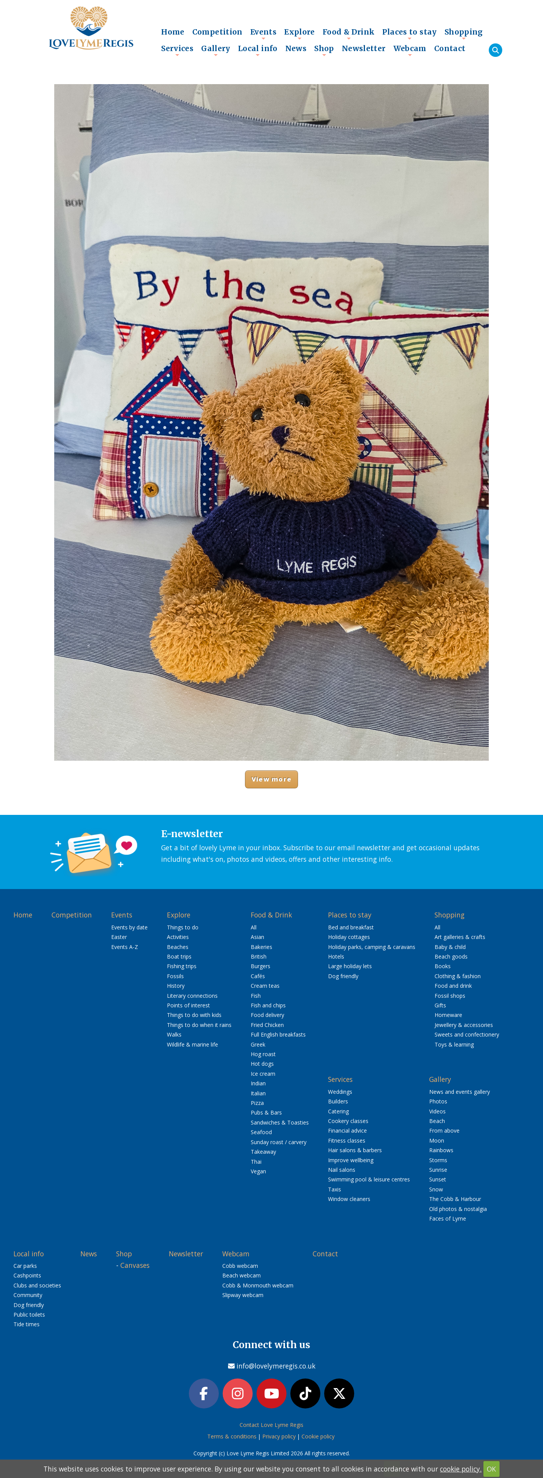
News (296, 48)
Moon (436, 1140)
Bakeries (261, 946)
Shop (324, 50)
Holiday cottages (349, 937)
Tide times (26, 1324)
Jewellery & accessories (464, 1024)
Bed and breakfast (351, 927)
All (254, 927)
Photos (438, 1101)
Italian (258, 1093)
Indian (258, 1083)
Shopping (464, 33)
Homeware (448, 1015)
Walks (174, 1034)
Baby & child (450, 946)
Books (443, 966)
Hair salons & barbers (355, 1150)
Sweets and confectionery (467, 1034)
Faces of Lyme (447, 1218)
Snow (436, 1189)
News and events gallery (459, 1091)
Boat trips (179, 956)
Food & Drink (349, 33)
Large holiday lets (350, 966)
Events (263, 33)
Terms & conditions (232, 1436)
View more (271, 779)
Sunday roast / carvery (278, 1142)
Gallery (215, 50)
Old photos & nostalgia (458, 1209)
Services (177, 50)
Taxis (334, 1189)
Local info (258, 50)
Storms (438, 1160)
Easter (119, 937)
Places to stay (409, 33)
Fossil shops (450, 995)
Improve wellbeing (350, 1160)
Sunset (437, 1179)
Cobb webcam (240, 1265)
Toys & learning (454, 1044)
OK (491, 1468)
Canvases (135, 1265)
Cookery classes (348, 1121)
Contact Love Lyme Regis (271, 1424)
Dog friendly (343, 976)
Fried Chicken (267, 1024)
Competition (217, 31)
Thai (256, 1161)
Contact (450, 48)
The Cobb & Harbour (455, 1199)
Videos (437, 1111)
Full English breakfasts (278, 1034)
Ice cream (263, 1073)
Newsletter (364, 48)
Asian (257, 937)
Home (173, 31)
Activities (178, 937)
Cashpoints (27, 1275)
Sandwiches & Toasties (280, 1122)
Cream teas (265, 985)
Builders (338, 1101)
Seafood (261, 1132)
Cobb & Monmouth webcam (257, 1285)
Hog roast (263, 1054)
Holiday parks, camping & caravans (371, 946)
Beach (437, 1121)
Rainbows (441, 1150)
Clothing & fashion (458, 976)
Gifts (440, 1005)
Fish (256, 995)
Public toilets (29, 1314)
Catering (338, 1111)
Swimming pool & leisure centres (369, 1179)
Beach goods (451, 956)
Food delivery (267, 1015)
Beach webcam (241, 1275)
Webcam (409, 50)
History (176, 985)
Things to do (182, 927)
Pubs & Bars (266, 1112)
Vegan (258, 1171)
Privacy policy (279, 1436)
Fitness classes (346, 1140)
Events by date (129, 927)
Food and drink (453, 985)
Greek (258, 1044)
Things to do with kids (194, 1015)
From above (444, 1130)
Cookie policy (318, 1436)
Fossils (175, 976)
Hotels (336, 956)
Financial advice (347, 1130)
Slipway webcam (242, 1295)
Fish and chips (268, 1005)
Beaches (177, 946)
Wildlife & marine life (192, 1044)
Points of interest (188, 1005)
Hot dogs (262, 1063)
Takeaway (263, 1151)
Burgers (260, 966)
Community (27, 1295)
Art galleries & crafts (460, 937)
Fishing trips (182, 966)
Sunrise (438, 1169)
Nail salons (341, 1169)
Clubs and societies (37, 1285)
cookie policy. (460, 1468)
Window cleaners (349, 1199)
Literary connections (192, 995)
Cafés (258, 976)
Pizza (257, 1102)
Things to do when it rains (199, 1024)
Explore (299, 33)
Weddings (340, 1091)
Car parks (25, 1265)
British (259, 956)
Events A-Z (124, 946)
